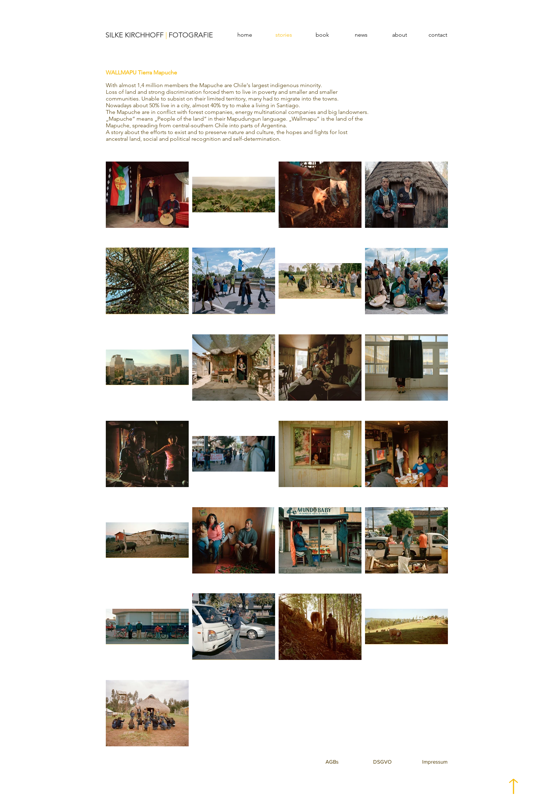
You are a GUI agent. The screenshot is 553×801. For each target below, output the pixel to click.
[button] (332, 761)
